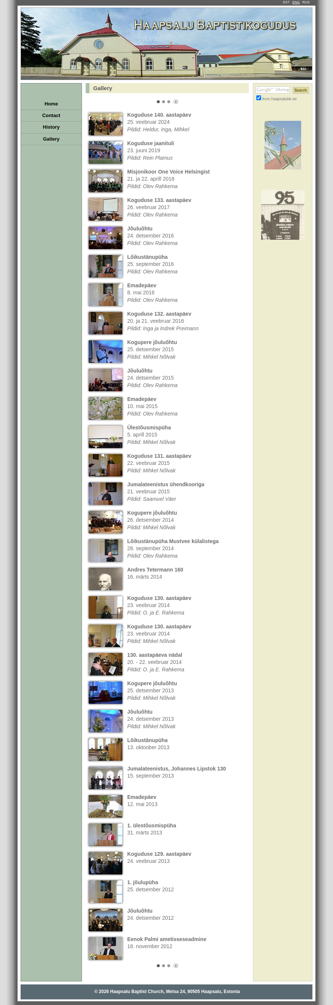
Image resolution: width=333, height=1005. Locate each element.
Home (51, 104)
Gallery (51, 139)
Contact (51, 115)
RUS (305, 2)
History (51, 127)
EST (286, 2)
